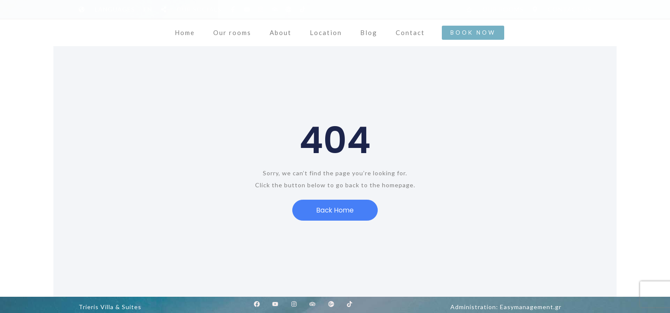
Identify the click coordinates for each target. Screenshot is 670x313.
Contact (410, 32)
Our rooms (232, 32)
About (280, 32)
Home (185, 32)
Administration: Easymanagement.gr (505, 306)
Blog (368, 32)
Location (326, 32)
